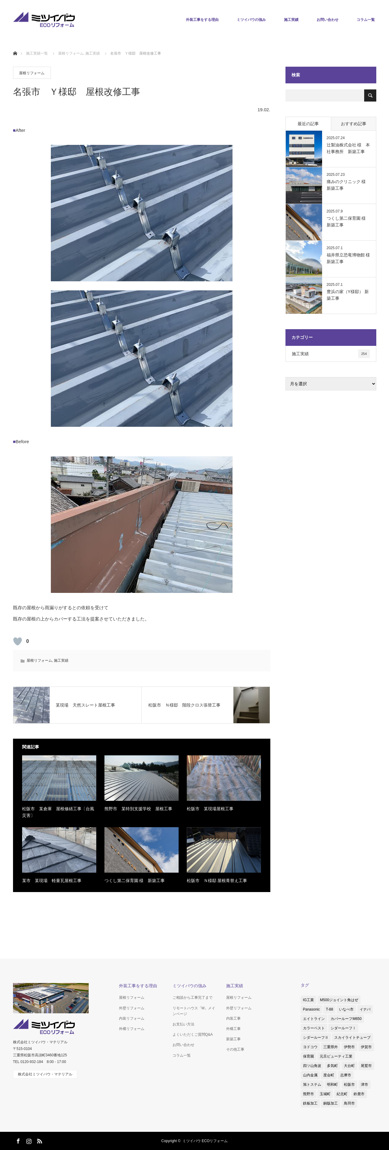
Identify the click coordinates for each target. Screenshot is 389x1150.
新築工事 (233, 1039)
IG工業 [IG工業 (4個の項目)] (308, 1000)
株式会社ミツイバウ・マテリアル (45, 1074)
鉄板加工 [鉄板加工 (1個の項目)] (310, 1103)
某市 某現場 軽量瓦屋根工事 (51, 880)
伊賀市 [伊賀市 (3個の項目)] (366, 1047)
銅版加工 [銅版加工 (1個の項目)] (330, 1103)
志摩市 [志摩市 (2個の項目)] (345, 1075)
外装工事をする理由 (202, 20)
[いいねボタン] (17, 641)
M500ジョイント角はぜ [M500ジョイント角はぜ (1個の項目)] (339, 1000)
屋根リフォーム (32, 73)
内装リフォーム (131, 1018)
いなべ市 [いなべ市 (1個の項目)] (346, 1009)
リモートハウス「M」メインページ (194, 1011)
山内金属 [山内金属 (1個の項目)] (310, 1075)
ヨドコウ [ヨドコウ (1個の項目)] (310, 1047)
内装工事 (233, 1018)
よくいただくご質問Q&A (193, 1034)
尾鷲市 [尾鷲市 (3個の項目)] (366, 1066)
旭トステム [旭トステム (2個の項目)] (312, 1084)
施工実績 (291, 20)
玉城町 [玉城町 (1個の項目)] (325, 1094)
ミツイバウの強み (251, 20)
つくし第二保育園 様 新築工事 (134, 880)
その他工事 (235, 1049)
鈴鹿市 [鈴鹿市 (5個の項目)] (359, 1094)
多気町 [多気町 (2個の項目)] (332, 1066)
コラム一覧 (366, 20)
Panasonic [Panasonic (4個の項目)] (311, 1009)
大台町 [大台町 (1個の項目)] (349, 1066)
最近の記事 (308, 123)
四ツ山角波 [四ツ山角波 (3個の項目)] (312, 1066)
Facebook (17, 1140)
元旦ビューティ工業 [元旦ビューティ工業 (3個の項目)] (336, 1056)
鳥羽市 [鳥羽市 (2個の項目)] (349, 1103)
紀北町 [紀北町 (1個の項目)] (342, 1094)
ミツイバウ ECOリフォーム (205, 1141)
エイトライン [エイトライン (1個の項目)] (314, 1019)
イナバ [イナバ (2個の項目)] (365, 1009)
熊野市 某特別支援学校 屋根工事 (138, 808)
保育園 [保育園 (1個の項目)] (308, 1056)
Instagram (28, 1140)
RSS (38, 1140)
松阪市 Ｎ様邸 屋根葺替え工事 (217, 880)
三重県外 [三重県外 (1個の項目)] (330, 1047)
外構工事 (233, 1029)
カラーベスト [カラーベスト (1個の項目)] (314, 1028)
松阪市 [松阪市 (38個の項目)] (349, 1084)
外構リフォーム (131, 1029)
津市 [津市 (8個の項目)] (364, 1084)
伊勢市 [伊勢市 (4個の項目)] (349, 1047)
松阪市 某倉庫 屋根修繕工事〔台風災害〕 (58, 812)
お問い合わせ (327, 20)
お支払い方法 (183, 1024)
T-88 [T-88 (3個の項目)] (329, 1009)
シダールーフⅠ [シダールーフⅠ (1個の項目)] (343, 1028)
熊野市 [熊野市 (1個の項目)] (308, 1094)
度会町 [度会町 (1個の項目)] (328, 1075)
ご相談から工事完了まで (193, 997)
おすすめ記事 (353, 123)
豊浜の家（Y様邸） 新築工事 (348, 295)
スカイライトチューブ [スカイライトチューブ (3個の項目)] (352, 1037)
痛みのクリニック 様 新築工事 (348, 185)
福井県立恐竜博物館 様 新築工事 (348, 258)
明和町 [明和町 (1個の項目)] (332, 1084)
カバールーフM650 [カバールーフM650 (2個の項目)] (346, 1019)
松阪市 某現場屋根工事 (210, 808)
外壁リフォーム (131, 1008)
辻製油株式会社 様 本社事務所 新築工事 (348, 148)
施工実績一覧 (37, 53)
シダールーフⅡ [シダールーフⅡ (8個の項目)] (315, 1037)
